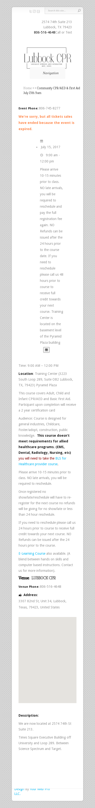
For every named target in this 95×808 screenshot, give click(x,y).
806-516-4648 (44, 32)
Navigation (47, 73)
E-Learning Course (32, 553)
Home (27, 88)
